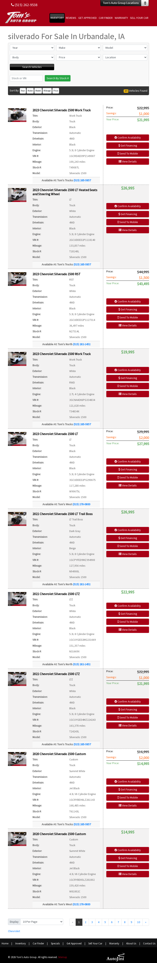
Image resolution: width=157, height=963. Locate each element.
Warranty (114, 943)
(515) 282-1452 (81, 344)
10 (138, 922)
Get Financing (127, 145)
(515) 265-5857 (82, 180)
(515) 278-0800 (81, 504)
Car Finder (38, 943)
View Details (128, 161)
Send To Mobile (128, 153)
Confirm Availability (127, 137)
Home (5, 943)
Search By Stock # (58, 78)
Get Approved (74, 943)
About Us (131, 943)
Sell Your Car (95, 943)
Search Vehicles (32, 67)
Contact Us (149, 943)
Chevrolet (14, 931)
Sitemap (62, 957)
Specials (55, 943)
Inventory (20, 943)
